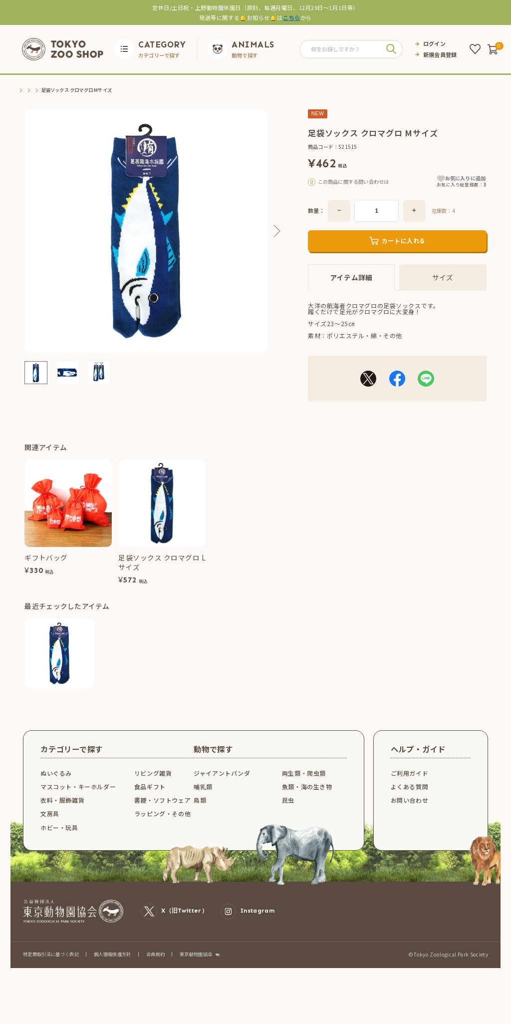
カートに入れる (404, 254)
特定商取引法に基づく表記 (51, 967)
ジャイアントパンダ (222, 786)
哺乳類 (203, 800)
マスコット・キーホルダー (78, 800)
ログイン (434, 43)
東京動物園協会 (196, 968)
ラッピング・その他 (162, 827)
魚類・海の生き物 (307, 800)
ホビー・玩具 (59, 841)
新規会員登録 (440, 54)
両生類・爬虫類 (304, 786)
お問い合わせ (410, 813)
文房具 (49, 827)
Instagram (247, 925)
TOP (21, 90)
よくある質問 (410, 800)
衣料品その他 (88, 90)
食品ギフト (150, 800)
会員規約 (155, 967)
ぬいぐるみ (56, 786)
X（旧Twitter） (174, 925)
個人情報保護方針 (112, 967)
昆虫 (288, 813)
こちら (291, 17)
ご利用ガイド (410, 786)
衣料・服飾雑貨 (50, 90)
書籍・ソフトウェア (162, 813)
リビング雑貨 (153, 786)
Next (275, 231)
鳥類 (200, 813)
